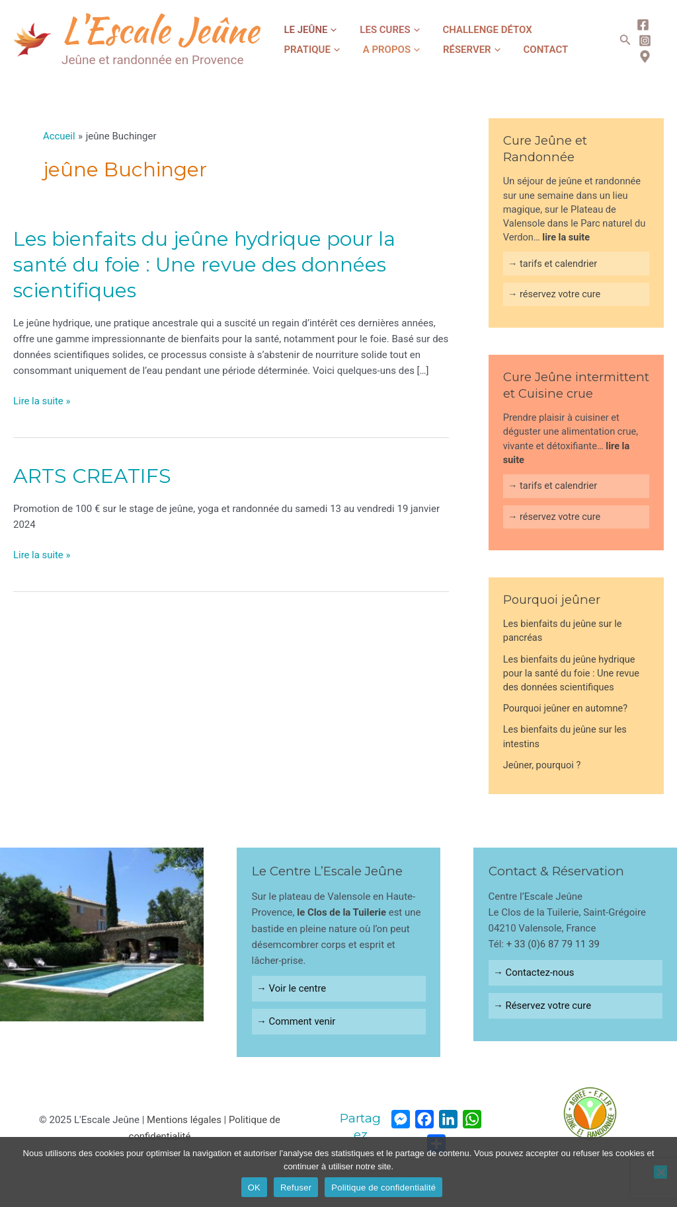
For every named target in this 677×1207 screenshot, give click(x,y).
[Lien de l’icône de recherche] (622, 40)
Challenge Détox (461, 30)
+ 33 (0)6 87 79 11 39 (553, 945)
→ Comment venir (296, 1022)
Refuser (295, 1187)
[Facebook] (639, 24)
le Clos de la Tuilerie (342, 913)
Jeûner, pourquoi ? (542, 766)
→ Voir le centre (292, 989)
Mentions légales (183, 1120)
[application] (327, 30)
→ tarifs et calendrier (553, 264)
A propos (307, 49)
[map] (641, 56)
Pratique (547, 30)
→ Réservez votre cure (542, 1006)
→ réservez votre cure (554, 294)
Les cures (374, 30)
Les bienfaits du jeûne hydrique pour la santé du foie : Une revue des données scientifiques (204, 265)
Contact (441, 49)
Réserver (378, 49)
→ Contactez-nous (534, 973)
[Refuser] (660, 1172)
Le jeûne (305, 30)
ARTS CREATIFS (92, 475)
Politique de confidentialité (383, 1187)
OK (254, 1187)
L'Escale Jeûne (160, 30)
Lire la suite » (42, 401)
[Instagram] (641, 40)
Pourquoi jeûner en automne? (566, 709)
